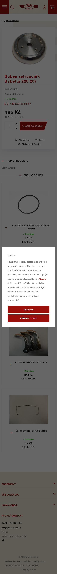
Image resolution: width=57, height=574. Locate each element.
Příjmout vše (28, 318)
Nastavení (29, 309)
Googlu (42, 278)
